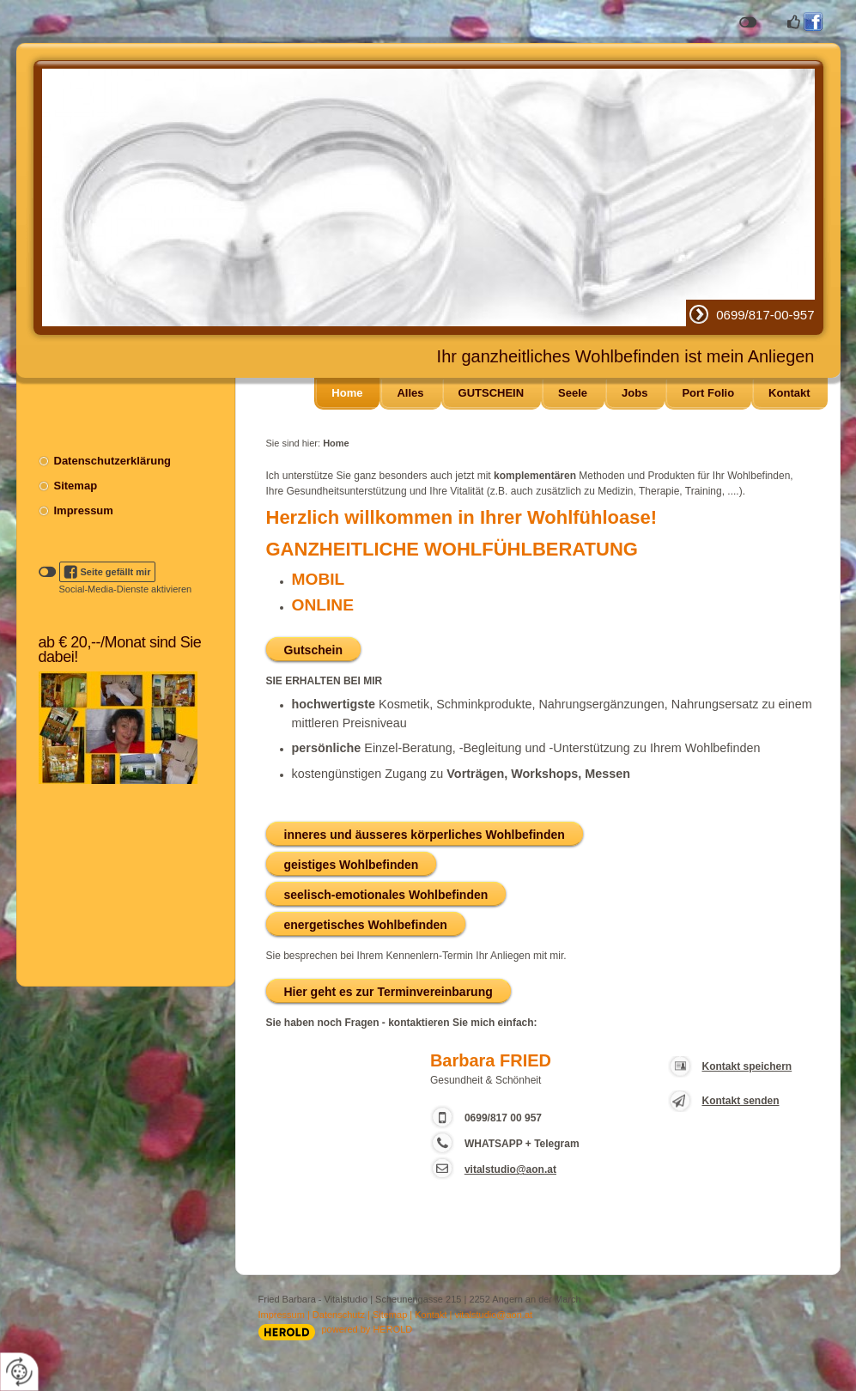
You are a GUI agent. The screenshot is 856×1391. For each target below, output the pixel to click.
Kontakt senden (741, 1101)
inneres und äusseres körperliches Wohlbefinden (424, 834)
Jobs (634, 392)
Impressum (83, 510)
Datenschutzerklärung (113, 460)
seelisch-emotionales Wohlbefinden (386, 895)
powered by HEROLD (367, 1329)
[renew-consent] (19, 1371)
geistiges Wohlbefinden (351, 865)
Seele (572, 392)
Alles (410, 392)
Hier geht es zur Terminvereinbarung (388, 992)
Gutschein (313, 650)
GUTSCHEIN (491, 392)
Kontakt (789, 392)
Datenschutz (339, 1314)
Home (346, 392)
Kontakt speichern (747, 1066)
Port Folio (708, 392)
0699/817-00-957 (765, 314)
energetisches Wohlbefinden (365, 925)
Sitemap (76, 485)
